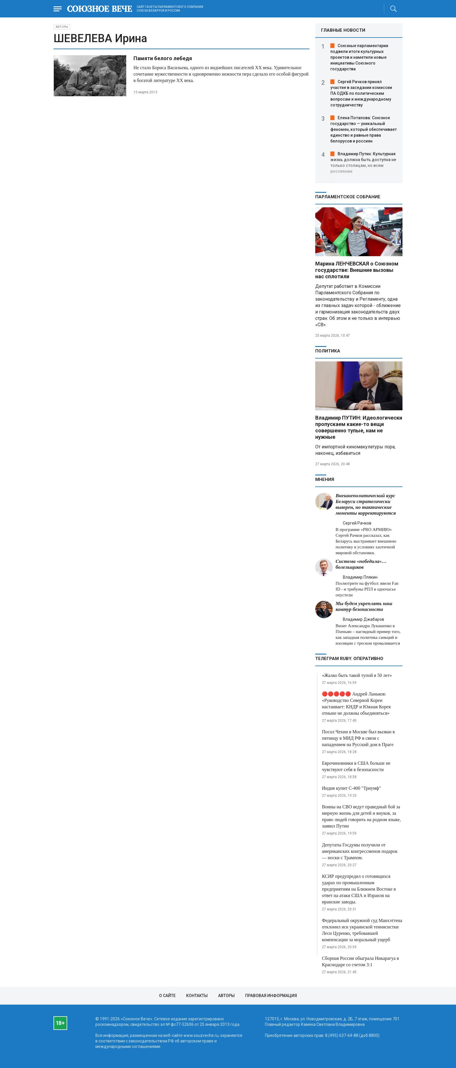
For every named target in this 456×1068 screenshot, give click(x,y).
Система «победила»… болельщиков (361, 564)
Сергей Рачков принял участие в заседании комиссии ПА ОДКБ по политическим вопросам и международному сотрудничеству (361, 93)
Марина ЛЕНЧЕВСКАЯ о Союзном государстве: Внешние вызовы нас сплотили (356, 270)
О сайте (167, 995)
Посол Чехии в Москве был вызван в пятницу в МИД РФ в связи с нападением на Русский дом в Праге (358, 738)
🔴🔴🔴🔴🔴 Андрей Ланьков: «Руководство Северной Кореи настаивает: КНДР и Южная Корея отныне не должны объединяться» (356, 703)
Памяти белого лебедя (162, 58)
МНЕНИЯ (324, 479)
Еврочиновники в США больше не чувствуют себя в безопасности (356, 766)
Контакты (197, 995)
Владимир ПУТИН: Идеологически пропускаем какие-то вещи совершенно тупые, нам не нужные (358, 427)
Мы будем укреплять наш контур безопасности (364, 606)
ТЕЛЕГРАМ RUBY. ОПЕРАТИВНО (349, 658)
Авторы (62, 26)
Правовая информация (271, 995)
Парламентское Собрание (347, 196)
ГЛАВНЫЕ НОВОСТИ (343, 30)
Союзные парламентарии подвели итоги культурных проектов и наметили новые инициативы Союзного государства (359, 57)
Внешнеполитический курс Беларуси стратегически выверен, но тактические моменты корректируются (366, 504)
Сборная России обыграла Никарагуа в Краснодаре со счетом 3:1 (360, 961)
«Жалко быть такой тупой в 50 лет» (357, 675)
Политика (327, 351)
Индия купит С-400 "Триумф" (351, 788)
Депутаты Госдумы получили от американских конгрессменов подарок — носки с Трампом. (360, 851)
